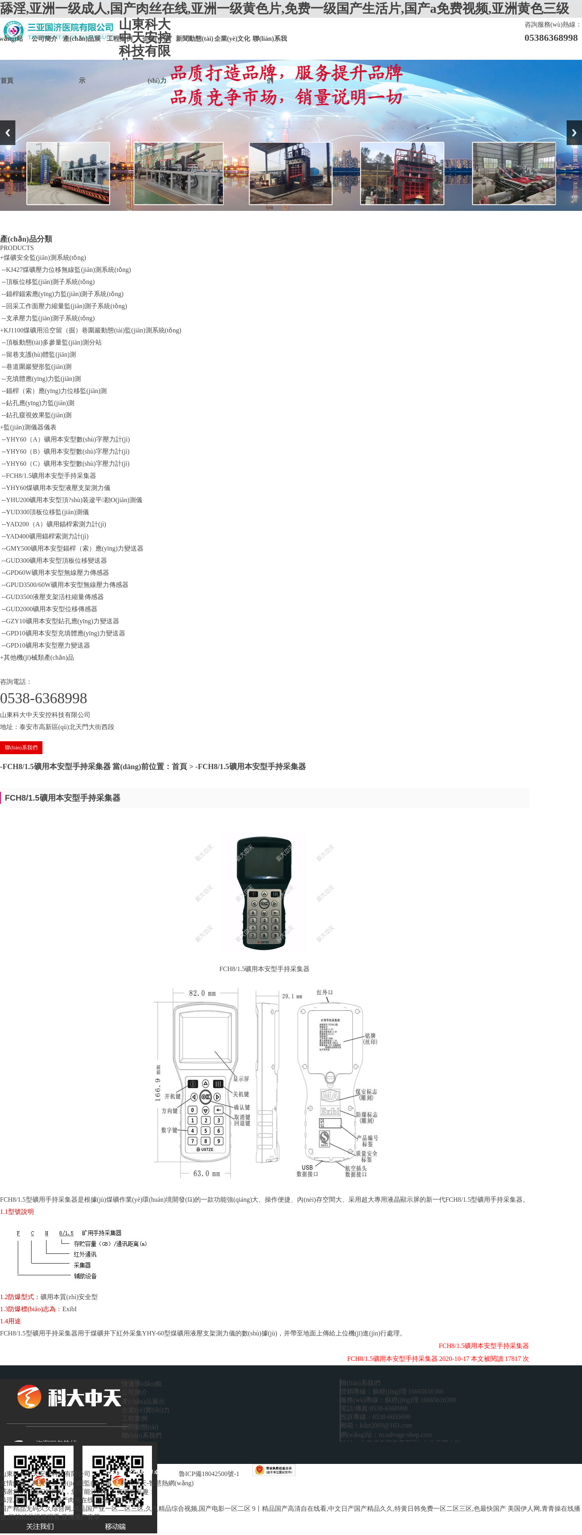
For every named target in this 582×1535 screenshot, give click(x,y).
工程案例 (120, 38)
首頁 (179, 766)
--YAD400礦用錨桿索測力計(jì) (44, 536)
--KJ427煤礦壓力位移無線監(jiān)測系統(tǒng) (65, 269)
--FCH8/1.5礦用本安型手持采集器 (48, 475)
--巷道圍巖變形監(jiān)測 (36, 366)
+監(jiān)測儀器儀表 (28, 427)
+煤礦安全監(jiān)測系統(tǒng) (43, 257)
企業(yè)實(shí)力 (157, 47)
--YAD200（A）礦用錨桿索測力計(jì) (53, 524)
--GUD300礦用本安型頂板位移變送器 (53, 560)
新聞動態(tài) (194, 38)
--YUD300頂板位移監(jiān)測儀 (44, 512)
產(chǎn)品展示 (82, 47)
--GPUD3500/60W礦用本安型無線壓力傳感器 (64, 584)
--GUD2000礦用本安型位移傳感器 (48, 609)
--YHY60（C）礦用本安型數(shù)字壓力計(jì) (64, 463)
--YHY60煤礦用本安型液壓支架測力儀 (55, 487)
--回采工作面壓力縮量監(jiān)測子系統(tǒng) (63, 306)
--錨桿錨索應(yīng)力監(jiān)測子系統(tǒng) (62, 293)
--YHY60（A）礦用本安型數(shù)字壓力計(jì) (65, 439)
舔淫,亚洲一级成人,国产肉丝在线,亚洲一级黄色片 (70, 1500)
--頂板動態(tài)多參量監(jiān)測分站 (51, 342)
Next (574, 132)
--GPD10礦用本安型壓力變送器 (45, 645)
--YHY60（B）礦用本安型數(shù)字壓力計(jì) (64, 451)
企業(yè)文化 (232, 38)
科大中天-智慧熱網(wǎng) (157, 1483)
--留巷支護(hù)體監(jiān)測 (38, 354)
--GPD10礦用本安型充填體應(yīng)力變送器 (62, 633)
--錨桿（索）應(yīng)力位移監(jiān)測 (53, 390)
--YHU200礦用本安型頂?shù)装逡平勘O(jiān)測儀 (71, 499)
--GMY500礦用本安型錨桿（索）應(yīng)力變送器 (71, 548)
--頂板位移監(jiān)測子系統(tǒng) (47, 281)
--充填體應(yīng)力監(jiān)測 (40, 378)
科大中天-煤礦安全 (230, 1483)
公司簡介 (44, 38)
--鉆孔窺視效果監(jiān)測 (36, 415)
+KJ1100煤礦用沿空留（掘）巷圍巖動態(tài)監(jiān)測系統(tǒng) (90, 330)
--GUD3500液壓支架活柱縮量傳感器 (52, 596)
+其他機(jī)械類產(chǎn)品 (37, 657)
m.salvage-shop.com (405, 1434)
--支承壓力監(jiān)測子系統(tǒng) (47, 318)
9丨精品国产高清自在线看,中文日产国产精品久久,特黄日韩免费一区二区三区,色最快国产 (379, 1508)
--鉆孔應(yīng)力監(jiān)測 (37, 403)
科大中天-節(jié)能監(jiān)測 (72, 1483)
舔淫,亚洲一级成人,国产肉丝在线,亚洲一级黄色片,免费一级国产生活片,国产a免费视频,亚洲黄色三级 (284, 8)
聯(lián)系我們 (270, 47)
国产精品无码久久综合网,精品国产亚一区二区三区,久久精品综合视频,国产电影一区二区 (125, 1508)
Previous (7, 132)
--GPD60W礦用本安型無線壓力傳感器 (54, 572)
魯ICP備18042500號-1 (209, 1473)
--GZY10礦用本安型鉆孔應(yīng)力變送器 (59, 621)
